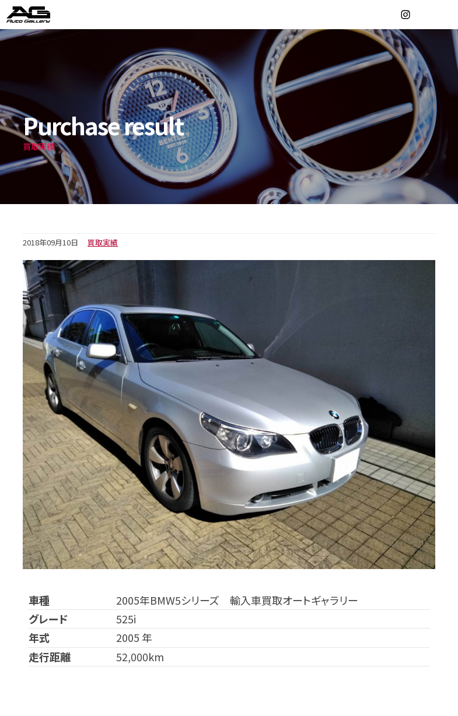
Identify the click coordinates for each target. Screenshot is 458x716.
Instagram (405, 14)
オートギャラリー (41, 14)
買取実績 (103, 242)
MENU (443, 14)
